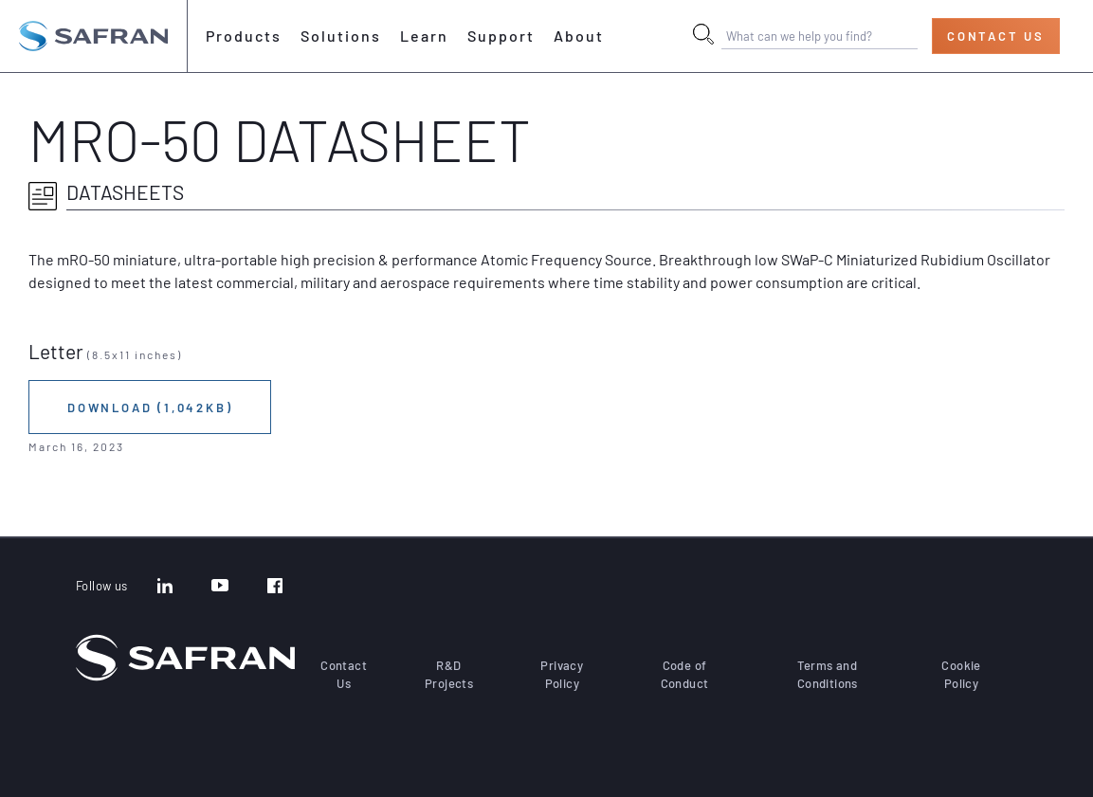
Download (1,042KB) (149, 407)
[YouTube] (219, 587)
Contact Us (996, 36)
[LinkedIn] (164, 587)
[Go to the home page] (93, 36)
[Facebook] (274, 587)
